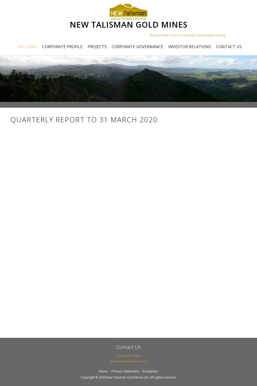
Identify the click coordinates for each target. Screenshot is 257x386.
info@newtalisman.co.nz (128, 361)
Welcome (27, 46)
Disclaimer (150, 371)
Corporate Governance (137, 46)
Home (103, 371)
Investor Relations (189, 46)
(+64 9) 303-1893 (128, 355)
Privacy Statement (125, 371)
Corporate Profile (62, 46)
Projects (97, 46)
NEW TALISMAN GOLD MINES (128, 24)
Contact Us (229, 46)
